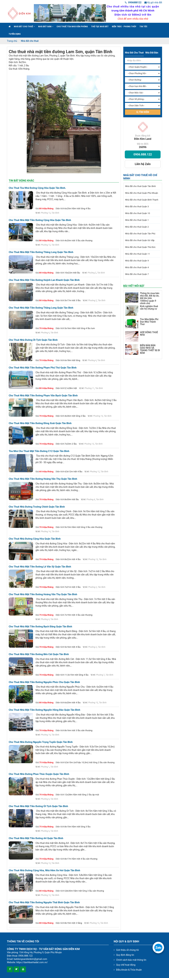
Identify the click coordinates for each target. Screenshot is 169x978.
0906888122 (133, 2)
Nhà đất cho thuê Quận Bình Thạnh (141, 200)
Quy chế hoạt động (125, 964)
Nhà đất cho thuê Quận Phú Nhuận (141, 193)
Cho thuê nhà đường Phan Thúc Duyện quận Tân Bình (39, 774)
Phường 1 (45, 767)
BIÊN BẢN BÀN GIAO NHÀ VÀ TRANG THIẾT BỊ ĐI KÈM (150, 349)
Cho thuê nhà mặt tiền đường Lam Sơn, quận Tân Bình (60, 51)
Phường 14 (46, 531)
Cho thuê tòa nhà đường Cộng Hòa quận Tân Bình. (37, 188)
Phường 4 (45, 333)
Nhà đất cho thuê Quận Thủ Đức (140, 247)
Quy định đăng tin (125, 955)
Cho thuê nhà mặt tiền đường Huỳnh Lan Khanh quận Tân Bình (44, 280)
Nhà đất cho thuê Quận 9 (137, 260)
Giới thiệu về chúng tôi (127, 950)
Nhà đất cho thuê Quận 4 (137, 267)
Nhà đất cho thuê (24, 26)
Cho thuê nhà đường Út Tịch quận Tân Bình (33, 340)
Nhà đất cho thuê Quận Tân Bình (140, 186)
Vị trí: (37, 213)
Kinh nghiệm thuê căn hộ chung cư (149, 307)
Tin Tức (143, 26)
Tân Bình (55, 213)
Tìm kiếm (142, 112)
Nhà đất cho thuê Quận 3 (137, 206)
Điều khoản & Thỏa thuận (129, 969)
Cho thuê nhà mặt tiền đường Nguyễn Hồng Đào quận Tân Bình (44, 710)
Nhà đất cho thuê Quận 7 (137, 274)
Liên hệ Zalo (143, 164)
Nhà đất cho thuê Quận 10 (137, 213)
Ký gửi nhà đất (153, 2)
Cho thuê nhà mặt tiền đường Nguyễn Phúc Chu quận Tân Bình (44, 682)
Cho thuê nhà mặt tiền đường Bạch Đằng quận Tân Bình (40, 626)
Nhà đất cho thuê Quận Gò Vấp (139, 240)
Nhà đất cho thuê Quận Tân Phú (140, 233)
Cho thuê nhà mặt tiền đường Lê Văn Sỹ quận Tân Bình (40, 566)
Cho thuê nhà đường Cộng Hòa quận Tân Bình (35, 538)
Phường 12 (46, 213)
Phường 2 (92, 273)
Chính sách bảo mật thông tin (131, 960)
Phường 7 (100, 675)
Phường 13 (89, 444)
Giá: (37, 208)
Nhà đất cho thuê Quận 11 (137, 254)
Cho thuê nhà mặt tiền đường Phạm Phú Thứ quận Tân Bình (43, 367)
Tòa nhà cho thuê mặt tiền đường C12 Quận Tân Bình (39, 451)
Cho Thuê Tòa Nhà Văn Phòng (72, 26)
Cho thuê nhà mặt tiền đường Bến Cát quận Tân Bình (39, 654)
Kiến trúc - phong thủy (124, 26)
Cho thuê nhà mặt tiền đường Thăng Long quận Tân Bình (41, 252)
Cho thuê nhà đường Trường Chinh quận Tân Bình (37, 506)
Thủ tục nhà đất (100, 26)
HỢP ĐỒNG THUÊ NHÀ (149, 333)
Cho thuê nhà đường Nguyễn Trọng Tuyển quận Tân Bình (41, 742)
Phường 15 (98, 416)
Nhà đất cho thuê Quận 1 (137, 220)
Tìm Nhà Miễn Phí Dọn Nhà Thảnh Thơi (149, 322)
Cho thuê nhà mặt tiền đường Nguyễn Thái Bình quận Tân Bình (44, 902)
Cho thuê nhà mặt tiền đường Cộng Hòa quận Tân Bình (40, 220)
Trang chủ (12, 41)
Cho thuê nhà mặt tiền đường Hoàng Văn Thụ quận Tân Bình (43, 479)
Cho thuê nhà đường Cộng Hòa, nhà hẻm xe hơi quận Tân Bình (44, 870)
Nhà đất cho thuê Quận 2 (137, 227)
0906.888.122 (143, 154)
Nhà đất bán (45, 26)
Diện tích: (60, 208)
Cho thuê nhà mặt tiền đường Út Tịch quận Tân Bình (38, 806)
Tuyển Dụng (15, 34)
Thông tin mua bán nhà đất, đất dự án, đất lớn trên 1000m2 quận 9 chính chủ (149, 298)
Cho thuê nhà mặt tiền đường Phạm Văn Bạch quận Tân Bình (43, 395)
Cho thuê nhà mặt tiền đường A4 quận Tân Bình (36, 838)
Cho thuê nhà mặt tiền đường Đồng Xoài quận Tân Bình (40, 423)
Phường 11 (89, 388)
